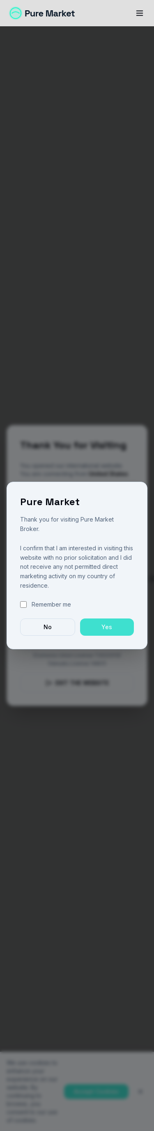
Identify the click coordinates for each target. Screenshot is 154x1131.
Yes (106, 626)
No (48, 626)
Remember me (51, 604)
